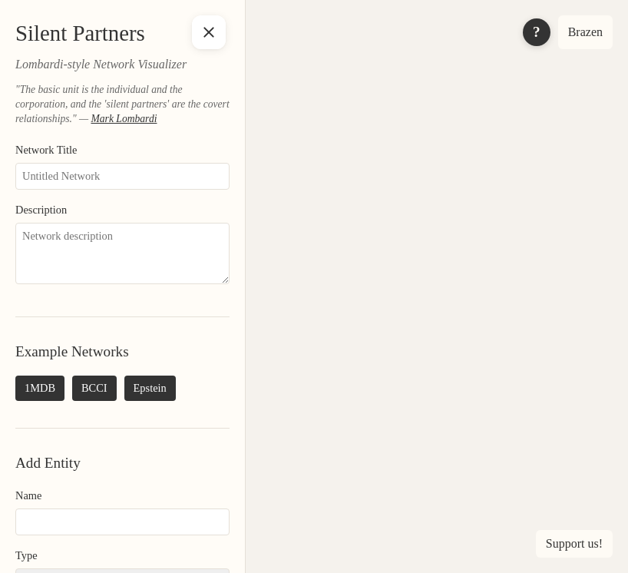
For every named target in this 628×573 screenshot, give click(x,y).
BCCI (94, 388)
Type (26, 555)
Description (41, 210)
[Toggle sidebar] (209, 32)
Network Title (46, 150)
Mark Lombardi (124, 118)
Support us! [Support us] (574, 543)
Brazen (585, 31)
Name (28, 495)
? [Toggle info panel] (536, 32)
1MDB (40, 388)
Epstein (150, 388)
